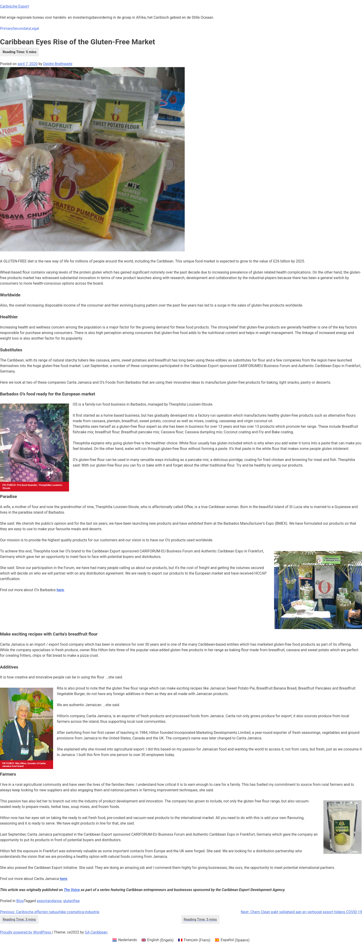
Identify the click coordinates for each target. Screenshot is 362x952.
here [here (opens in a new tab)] (60, 590)
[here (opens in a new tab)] (63, 879)
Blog (20, 901)
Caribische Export (14, 6)
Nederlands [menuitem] (127, 940)
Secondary (21, 28)
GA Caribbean (96, 932)
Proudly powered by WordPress (26, 932)
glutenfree (71, 901)
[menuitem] (124, 940)
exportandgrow (49, 901)
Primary (6, 28)
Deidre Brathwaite (57, 64)
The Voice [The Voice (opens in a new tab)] (72, 890)
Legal (34, 28)
